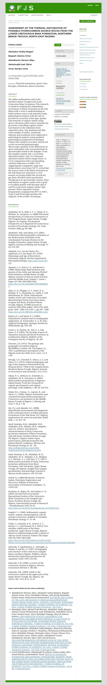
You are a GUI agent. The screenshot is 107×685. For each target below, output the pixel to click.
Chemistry (82, 44)
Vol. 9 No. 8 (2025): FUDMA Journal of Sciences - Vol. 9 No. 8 (41, 21)
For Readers (82, 84)
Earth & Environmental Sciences (63, 100)
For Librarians (83, 89)
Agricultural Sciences (85, 38)
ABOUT (48, 15)
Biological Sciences (85, 41)
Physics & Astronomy (85, 60)
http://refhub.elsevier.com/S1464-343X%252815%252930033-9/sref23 (24, 449)
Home (10, 21)
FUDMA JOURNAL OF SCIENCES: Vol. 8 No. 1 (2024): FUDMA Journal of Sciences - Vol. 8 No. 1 (42, 605)
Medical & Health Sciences (87, 57)
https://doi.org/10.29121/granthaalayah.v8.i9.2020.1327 (33, 508)
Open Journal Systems (86, 72)
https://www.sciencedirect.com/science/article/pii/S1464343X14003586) (42, 542)
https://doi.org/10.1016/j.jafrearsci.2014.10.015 (29, 540)
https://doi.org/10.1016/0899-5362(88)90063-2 (28, 285)
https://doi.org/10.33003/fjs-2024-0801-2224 (28, 311)
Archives (17, 21)
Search (94, 15)
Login (97, 5)
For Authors (83, 86)
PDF (58, 45)
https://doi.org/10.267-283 (28, 261)
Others (81, 63)
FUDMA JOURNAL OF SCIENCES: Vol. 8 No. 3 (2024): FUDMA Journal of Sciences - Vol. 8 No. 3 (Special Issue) (43, 624)
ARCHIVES (11, 15)
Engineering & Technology (87, 50)
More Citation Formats (63, 173)
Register (90, 5)
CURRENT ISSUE (23, 15)
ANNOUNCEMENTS (37, 15)
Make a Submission (87, 21)
